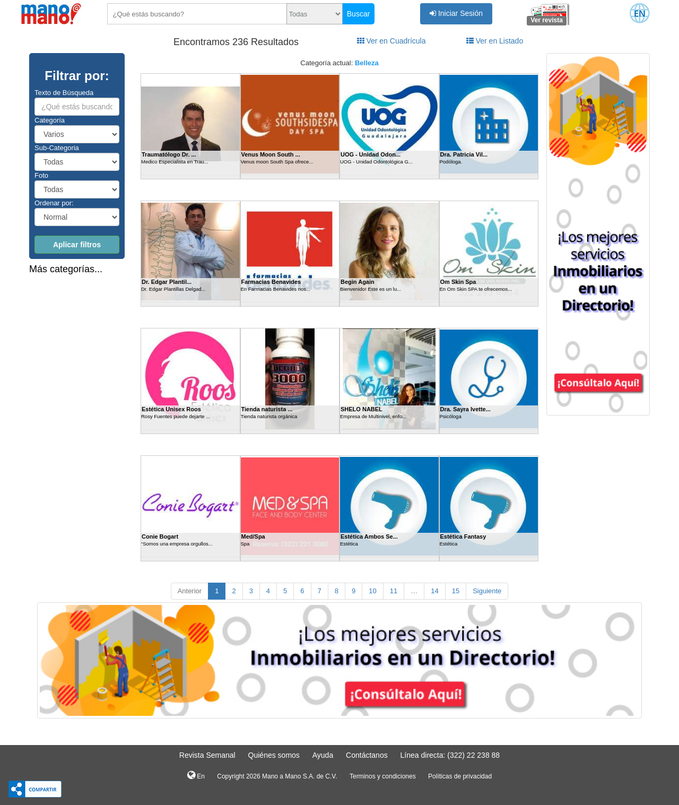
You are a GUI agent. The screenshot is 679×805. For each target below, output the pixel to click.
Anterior (190, 591)
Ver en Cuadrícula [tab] (391, 41)
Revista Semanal (207, 755)
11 (393, 591)
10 (372, 591)
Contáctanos (367, 755)
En (196, 775)
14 (434, 591)
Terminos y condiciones (383, 776)
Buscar (358, 14)
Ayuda (322, 755)
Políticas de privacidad (460, 776)
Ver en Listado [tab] (494, 41)
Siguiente (487, 591)
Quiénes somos (274, 755)
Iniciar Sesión (456, 13)
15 (455, 591)
